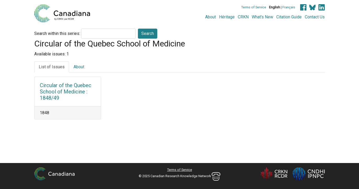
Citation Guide (289, 16)
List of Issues (52, 66)
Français (288, 7)
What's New (262, 16)
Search (147, 33)
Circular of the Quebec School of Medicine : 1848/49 (65, 91)
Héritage (227, 16)
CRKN (243, 16)
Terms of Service (253, 7)
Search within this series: (57, 33)
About (210, 16)
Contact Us (315, 16)
